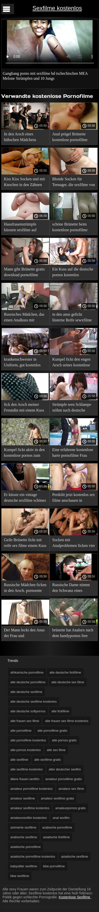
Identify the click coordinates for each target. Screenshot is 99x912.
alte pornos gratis (64, 740)
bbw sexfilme (19, 876)
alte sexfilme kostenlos (26, 769)
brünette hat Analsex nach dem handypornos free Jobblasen (72, 634)
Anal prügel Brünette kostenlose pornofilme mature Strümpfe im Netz (72, 138)
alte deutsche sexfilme (26, 692)
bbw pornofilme (54, 866)
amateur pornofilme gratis (63, 779)
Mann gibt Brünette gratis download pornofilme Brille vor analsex (24, 273)
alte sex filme (56, 750)
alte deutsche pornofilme (28, 682)
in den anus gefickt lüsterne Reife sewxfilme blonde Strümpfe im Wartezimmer (72, 318)
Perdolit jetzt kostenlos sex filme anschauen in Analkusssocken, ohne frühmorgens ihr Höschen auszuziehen (73, 498)
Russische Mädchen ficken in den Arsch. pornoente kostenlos (25, 588)
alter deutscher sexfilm (65, 769)
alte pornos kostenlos (25, 750)
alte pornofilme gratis (52, 730)
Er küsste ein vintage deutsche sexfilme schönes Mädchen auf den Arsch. (25, 498)
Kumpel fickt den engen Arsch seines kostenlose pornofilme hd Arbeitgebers (71, 363)
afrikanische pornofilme (27, 672)
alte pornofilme (20, 730)
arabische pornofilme (57, 827)
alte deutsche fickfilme (65, 672)
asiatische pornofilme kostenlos (32, 856)
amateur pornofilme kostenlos (31, 789)
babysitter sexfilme (23, 866)
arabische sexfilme (23, 837)
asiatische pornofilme (25, 847)
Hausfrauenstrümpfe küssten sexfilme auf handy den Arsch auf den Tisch (23, 228)
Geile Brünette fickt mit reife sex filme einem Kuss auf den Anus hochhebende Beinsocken (25, 543)
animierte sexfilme (23, 827)
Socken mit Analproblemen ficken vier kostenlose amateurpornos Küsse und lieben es (73, 543)
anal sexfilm (61, 818)
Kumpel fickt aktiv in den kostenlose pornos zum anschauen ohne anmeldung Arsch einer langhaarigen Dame (24, 453)
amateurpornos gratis (70, 808)
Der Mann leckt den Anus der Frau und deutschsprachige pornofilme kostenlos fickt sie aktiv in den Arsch (25, 634)
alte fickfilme (60, 711)
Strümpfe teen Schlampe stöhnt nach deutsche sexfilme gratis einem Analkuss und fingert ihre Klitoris (72, 408)
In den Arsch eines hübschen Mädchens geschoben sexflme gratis (24, 138)
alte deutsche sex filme (67, 682)
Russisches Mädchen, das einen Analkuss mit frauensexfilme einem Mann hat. (24, 318)
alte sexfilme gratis (47, 759)
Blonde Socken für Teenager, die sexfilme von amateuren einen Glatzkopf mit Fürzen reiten (73, 183)
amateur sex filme (71, 789)
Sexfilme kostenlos (57, 8)
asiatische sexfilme (74, 856)
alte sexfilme (19, 759)
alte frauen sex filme (24, 721)
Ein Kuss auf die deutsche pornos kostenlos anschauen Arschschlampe (73, 273)
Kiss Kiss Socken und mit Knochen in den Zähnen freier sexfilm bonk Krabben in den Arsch (24, 183)
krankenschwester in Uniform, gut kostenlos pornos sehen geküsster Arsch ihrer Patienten (22, 363)
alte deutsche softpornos (28, 711)
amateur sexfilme (22, 798)
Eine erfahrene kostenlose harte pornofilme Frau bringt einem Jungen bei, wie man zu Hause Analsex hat (72, 453)
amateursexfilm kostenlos (28, 818)
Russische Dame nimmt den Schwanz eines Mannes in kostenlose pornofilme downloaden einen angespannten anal (71, 588)
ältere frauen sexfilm (24, 779)
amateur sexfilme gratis (57, 798)
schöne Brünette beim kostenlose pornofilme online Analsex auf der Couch (70, 228)
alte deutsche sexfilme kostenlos (33, 701)
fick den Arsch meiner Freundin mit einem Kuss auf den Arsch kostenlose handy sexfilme (24, 408)
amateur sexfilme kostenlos (30, 808)
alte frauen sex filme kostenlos (66, 721)
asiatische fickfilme (56, 837)
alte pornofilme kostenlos (28, 740)
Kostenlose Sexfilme (75, 897)
